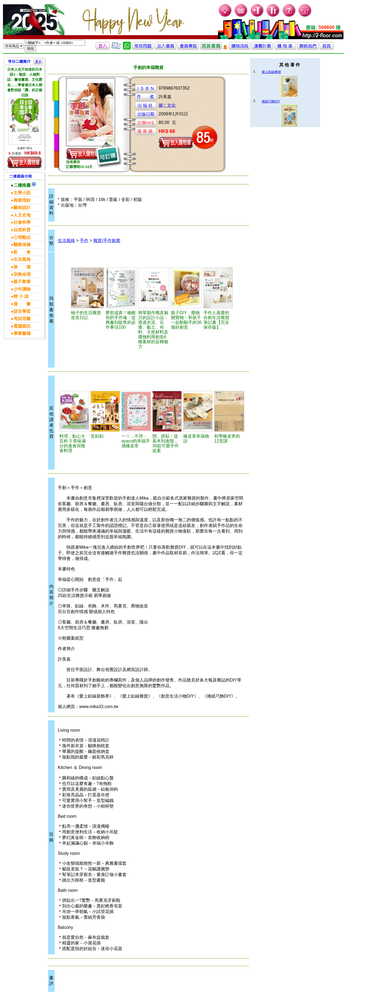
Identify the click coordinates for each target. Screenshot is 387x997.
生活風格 (66, 240)
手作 (84, 240)
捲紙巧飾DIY (271, 101)
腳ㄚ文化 (167, 105)
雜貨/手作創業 (106, 240)
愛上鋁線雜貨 (271, 72)
